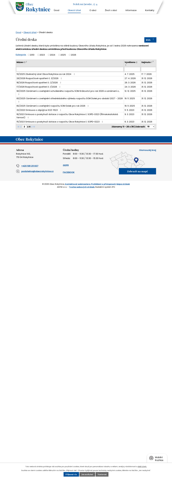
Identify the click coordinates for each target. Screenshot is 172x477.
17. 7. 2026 (146, 74)
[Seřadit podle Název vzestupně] (26, 61)
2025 (63, 54)
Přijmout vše (71, 474)
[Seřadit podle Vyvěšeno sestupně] (126, 65)
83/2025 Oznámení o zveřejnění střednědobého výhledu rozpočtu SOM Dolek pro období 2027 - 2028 (70, 100)
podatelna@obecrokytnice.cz (35, 171)
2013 (32, 54)
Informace (131, 10)
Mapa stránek (123, 184)
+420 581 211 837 (27, 165)
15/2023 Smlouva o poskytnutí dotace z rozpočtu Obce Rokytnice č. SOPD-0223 (60, 121)
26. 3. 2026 (130, 82)
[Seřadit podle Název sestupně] (26, 62)
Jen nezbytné (87, 474)
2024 (52, 54)
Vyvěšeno (131, 62)
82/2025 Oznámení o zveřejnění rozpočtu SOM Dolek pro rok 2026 (53, 105)
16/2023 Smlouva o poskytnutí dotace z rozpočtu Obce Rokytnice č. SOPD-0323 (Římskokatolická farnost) (67, 116)
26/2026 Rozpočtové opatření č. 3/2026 (40, 78)
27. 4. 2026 (130, 78)
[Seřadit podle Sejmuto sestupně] (153, 62)
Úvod (56, 10)
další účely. (142, 466)
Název (21, 62)
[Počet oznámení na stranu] (150, 126)
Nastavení (102, 474)
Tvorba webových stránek (82, 187)
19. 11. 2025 (130, 98)
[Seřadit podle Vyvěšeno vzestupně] (126, 64)
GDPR (66, 165)
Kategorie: (21, 54)
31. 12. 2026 (146, 78)
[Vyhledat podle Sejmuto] (148, 69)
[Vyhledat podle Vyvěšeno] (132, 69)
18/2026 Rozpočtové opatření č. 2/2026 (39, 82)
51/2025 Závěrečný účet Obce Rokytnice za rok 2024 (46, 74)
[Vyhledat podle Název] (70, 69)
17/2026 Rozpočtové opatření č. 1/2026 (39, 86)
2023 (42, 54)
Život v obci (111, 10)
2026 (73, 54)
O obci (92, 10)
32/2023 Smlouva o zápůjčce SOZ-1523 (39, 110)
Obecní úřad (74, 10)
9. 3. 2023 (129, 114)
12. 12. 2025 (130, 91)
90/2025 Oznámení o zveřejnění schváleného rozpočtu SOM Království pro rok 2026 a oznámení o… (68, 92)
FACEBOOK (69, 172)
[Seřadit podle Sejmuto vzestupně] (153, 61)
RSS (150, 40)
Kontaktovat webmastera (77, 184)
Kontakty (149, 10)
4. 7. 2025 (129, 74)
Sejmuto (146, 62)
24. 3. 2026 (130, 86)
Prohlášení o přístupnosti (103, 184)
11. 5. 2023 (129, 110)
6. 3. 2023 (129, 121)
